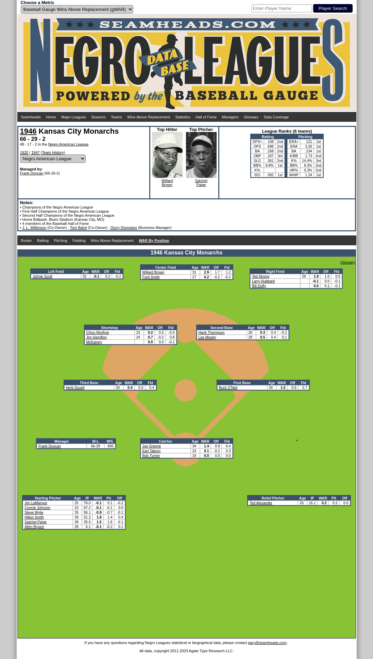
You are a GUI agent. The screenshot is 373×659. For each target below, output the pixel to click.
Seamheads (31, 117)
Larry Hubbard (263, 281)
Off (106, 271)
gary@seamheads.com (267, 643)
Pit (108, 498)
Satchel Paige (35, 522)
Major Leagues (73, 117)
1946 (28, 131)
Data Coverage (276, 117)
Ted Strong (260, 276)
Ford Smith (151, 277)
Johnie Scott (42, 276)
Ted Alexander (261, 503)
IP (87, 498)
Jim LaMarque (35, 503)
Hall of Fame (206, 117)
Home (51, 117)
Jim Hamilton (96, 337)
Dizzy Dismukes (124, 228)
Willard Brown (153, 272)
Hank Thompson (212, 332)
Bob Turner (151, 456)
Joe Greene (151, 446)
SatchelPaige (201, 183)
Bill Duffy (259, 286)
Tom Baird (78, 228)
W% (109, 441)
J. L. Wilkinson (34, 228)
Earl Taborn (151, 451)
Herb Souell (75, 387)
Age (85, 271)
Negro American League (68, 144)
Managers (230, 117)
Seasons (98, 117)
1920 (24, 152)
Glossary (251, 117)
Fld (117, 271)
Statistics (182, 117)
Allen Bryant (34, 527)
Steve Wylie (33, 512)
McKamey (94, 342)
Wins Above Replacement (148, 117)
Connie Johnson (37, 508)
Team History (53, 152)
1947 (35, 152)
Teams (116, 117)
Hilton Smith (34, 517)
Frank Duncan (32, 173)
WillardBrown (167, 183)
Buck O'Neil (228, 387)
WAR (95, 271)
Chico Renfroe (97, 332)
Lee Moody (207, 337)
